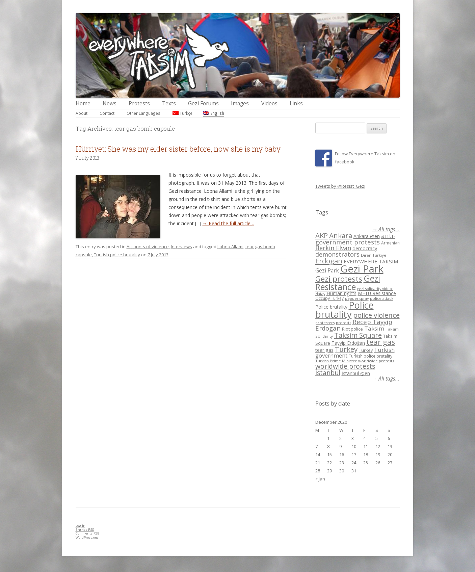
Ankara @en (366, 236)
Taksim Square (358, 335)
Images (240, 103)
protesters (325, 322)
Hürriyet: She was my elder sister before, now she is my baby (178, 149)
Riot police (352, 329)
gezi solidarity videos (375, 288)
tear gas (380, 342)
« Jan (320, 479)
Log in (80, 525)
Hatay (320, 293)
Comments (87, 533)
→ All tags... (385, 229)
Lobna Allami (230, 246)
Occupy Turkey (329, 298)
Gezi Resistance (347, 282)
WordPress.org (87, 537)
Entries (85, 529)
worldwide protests (376, 360)
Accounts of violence (148, 246)
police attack (381, 298)
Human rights (341, 293)
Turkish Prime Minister (336, 360)
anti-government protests (355, 238)
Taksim (374, 328)
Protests (139, 103)
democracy (364, 248)
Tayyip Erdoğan (348, 343)
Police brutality (331, 307)
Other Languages (143, 113)
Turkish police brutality (117, 255)
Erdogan (328, 260)
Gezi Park (327, 270)
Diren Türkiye (373, 255)
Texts (169, 103)
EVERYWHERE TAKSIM (371, 261)
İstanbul (327, 372)
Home (83, 103)
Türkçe (182, 113)
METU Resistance (377, 293)
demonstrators (337, 254)
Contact (107, 113)
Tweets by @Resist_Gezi (340, 186)
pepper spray (357, 298)
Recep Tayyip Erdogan (353, 324)
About (81, 113)
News (109, 103)
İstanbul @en (356, 373)
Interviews (181, 246)
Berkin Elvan (333, 248)
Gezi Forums (203, 103)
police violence (376, 315)
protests (343, 322)
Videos (269, 103)
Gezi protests (338, 279)
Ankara (340, 235)
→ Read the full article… (228, 223)
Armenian (390, 243)
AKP (321, 235)
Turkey (346, 349)
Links (296, 103)
